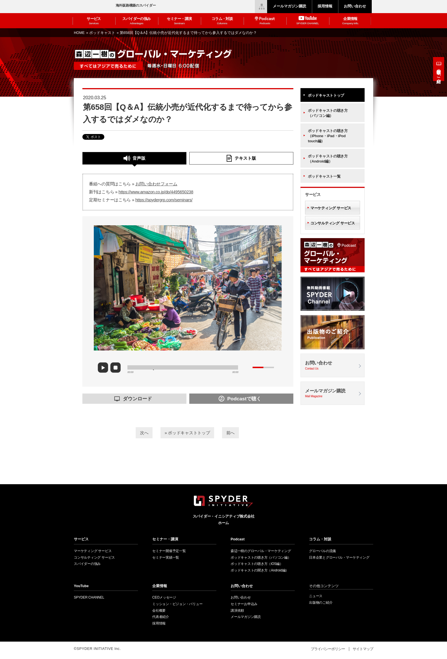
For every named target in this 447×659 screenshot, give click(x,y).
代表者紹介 (160, 617)
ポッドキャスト (102, 33)
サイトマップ (363, 649)
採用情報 (159, 623)
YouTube (81, 586)
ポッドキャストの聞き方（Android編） (260, 570)
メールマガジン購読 (332, 393)
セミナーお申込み (244, 604)
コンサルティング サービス (332, 223)
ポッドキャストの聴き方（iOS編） (257, 564)
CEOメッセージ (164, 597)
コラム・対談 (222, 21)
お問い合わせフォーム (156, 184)
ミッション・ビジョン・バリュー (177, 604)
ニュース (315, 596)
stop (117, 368)
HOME (80, 33)
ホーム (223, 523)
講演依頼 (237, 611)
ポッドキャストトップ (326, 95)
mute (247, 367)
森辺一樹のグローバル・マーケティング (261, 551)
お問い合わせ (332, 365)
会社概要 (159, 611)
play (105, 367)
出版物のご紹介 (438, 71)
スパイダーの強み (136, 21)
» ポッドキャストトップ (187, 432)
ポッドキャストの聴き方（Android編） (328, 158)
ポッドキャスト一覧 (324, 176)
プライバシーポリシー (328, 649)
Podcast (238, 539)
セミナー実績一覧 (165, 557)
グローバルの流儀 (322, 551)
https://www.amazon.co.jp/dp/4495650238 (156, 192)
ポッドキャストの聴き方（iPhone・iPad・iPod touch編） (328, 136)
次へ (137, 432)
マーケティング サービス (330, 208)
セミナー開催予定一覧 (169, 551)
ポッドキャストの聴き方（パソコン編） (328, 113)
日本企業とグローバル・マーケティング (339, 557)
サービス (93, 21)
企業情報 (350, 21)
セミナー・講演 (179, 21)
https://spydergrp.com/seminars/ (163, 200)
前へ (237, 432)
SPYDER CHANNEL (89, 597)
